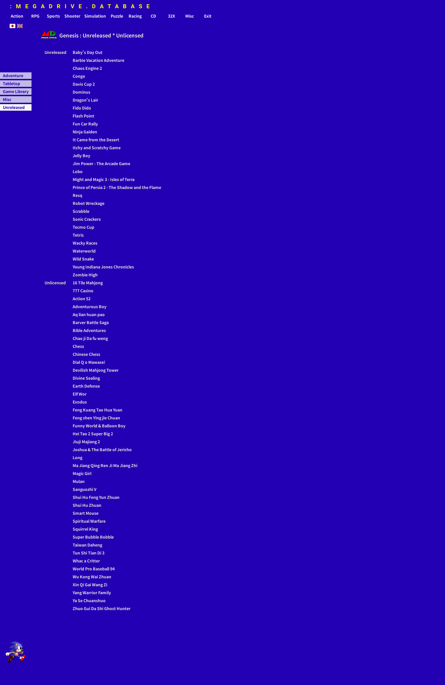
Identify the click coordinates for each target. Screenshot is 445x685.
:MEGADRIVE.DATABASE (82, 6)
